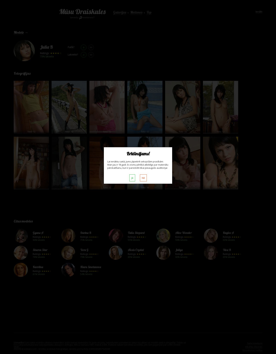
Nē (143, 177)
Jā (132, 177)
